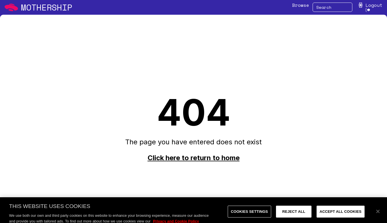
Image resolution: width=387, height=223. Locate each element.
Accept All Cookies (341, 213)
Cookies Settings (249, 213)
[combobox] (332, 7)
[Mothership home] (38, 7)
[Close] (378, 213)
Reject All (293, 213)
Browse (300, 5)
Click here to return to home (194, 158)
